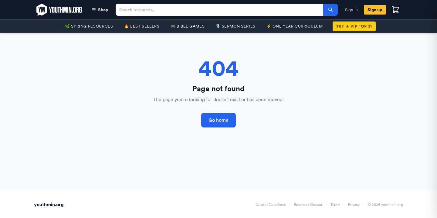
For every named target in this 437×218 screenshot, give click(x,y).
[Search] (330, 10)
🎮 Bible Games (188, 26)
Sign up (375, 9)
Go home (218, 120)
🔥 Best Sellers (142, 26)
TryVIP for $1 (354, 26)
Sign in (351, 9)
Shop (99, 9)
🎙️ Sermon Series (235, 26)
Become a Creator (308, 205)
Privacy (354, 205)
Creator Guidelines (271, 205)
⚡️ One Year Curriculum (294, 26)
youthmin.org (49, 204)
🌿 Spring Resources (89, 26)
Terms (335, 205)
